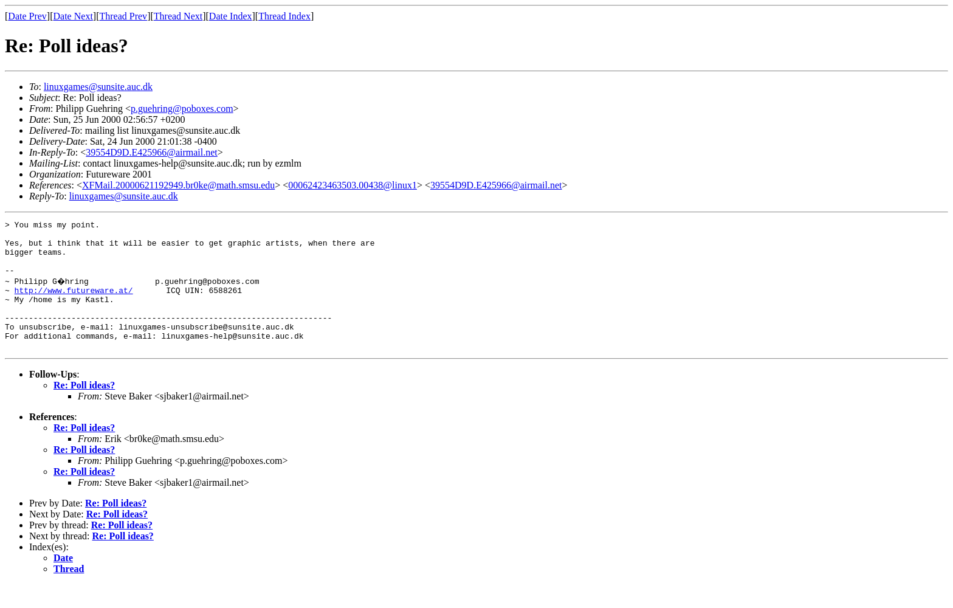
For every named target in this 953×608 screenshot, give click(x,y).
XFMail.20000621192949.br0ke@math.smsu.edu (178, 185)
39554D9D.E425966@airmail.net (151, 152)
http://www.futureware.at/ (74, 302)
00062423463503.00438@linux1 (352, 185)
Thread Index (284, 16)
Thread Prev (123, 16)
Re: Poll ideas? (84, 409)
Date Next (73, 16)
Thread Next (178, 16)
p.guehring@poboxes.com (182, 108)
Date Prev (27, 16)
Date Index (230, 16)
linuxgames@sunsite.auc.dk (98, 86)
